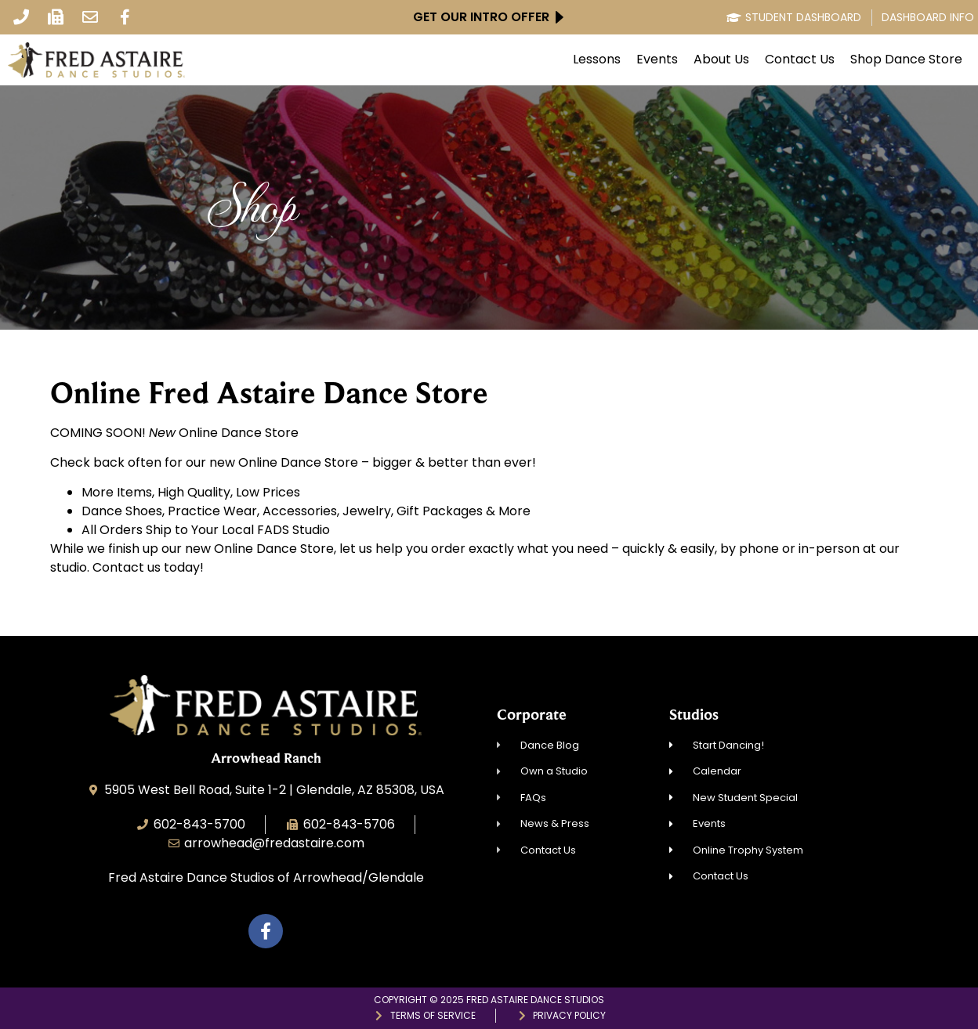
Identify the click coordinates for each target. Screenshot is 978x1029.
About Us (721, 59)
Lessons (597, 59)
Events (657, 59)
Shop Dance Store (906, 59)
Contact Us (800, 59)
